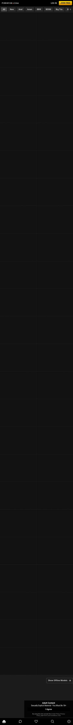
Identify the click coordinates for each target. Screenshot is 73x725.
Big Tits (59, 9)
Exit (59, 715)
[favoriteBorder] (36, 721)
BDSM (48, 9)
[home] (4, 721)
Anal (20, 9)
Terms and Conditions (51, 715)
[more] (69, 721)
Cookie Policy (55, 714)
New (12, 9)
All (4, 9)
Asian (29, 9)
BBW (39, 9)
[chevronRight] (70, 9)
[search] (52, 721)
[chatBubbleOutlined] (20, 721)
